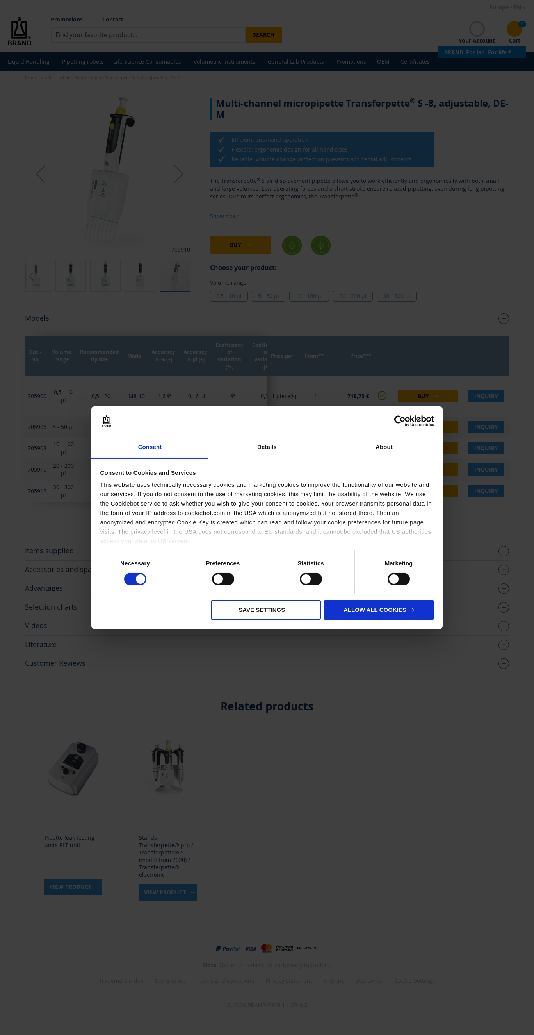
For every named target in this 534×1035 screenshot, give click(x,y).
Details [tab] (267, 446)
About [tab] (384, 446)
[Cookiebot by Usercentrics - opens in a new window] (400, 421)
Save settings (262, 609)
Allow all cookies (375, 609)
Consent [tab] (150, 446)
